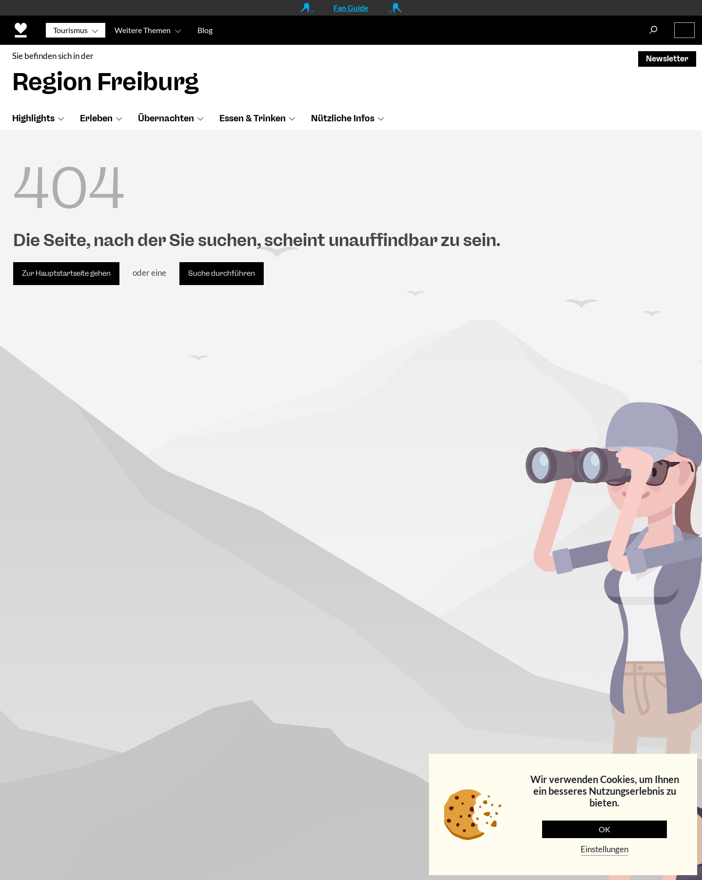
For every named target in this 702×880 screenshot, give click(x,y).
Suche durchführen (221, 273)
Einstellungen (604, 849)
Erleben (96, 118)
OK (604, 829)
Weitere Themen (143, 30)
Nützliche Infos (342, 118)
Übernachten (166, 118)
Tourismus (70, 30)
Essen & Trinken (252, 118)
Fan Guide (351, 7)
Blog (205, 30)
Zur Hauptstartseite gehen (66, 273)
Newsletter (667, 58)
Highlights (33, 118)
